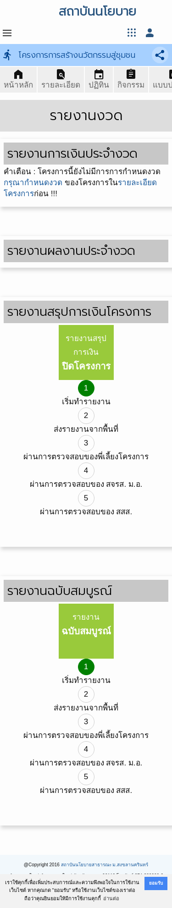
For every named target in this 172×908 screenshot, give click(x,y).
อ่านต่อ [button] (111, 898)
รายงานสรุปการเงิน (86, 352)
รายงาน (86, 624)
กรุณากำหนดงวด (33, 182)
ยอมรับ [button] (156, 883)
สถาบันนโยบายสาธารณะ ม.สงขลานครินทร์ (105, 864)
